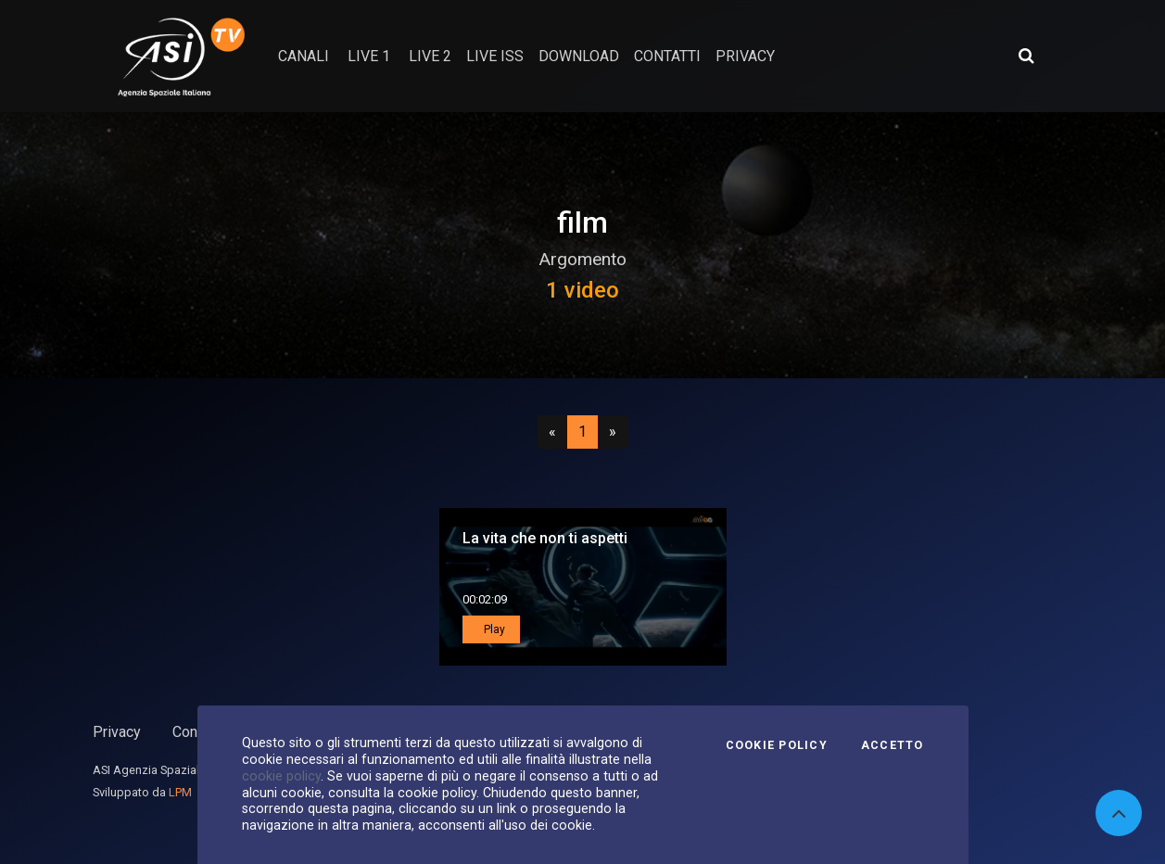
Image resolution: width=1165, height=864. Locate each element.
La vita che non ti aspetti (544, 538)
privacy (745, 56)
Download (578, 56)
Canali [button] (303, 56)
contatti (667, 56)
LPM (180, 792)
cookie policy (281, 776)
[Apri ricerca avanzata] (1026, 55)
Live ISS (495, 56)
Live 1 (369, 56)
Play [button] (493, 629)
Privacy (117, 732)
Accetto (892, 745)
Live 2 (430, 56)
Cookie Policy (777, 745)
